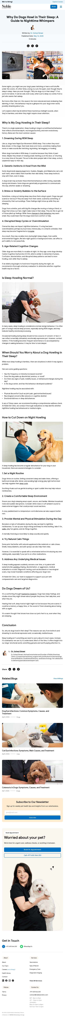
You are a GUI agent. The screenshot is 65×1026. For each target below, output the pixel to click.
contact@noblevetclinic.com (39, 995)
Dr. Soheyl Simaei (36, 33)
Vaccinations (34, 962)
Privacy (4, 995)
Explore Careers (57, 2)
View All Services (36, 981)
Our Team (5, 966)
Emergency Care (35, 969)
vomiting (16, 567)
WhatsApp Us (28, 947)
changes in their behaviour (41, 213)
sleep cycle (23, 484)
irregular (31, 231)
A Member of (13, 1015)
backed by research (29, 594)
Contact (4, 977)
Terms (4, 992)
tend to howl (21, 171)
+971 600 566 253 (11, 947)
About (4, 962)
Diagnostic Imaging (36, 973)
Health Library (6, 973)
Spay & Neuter (34, 966)
